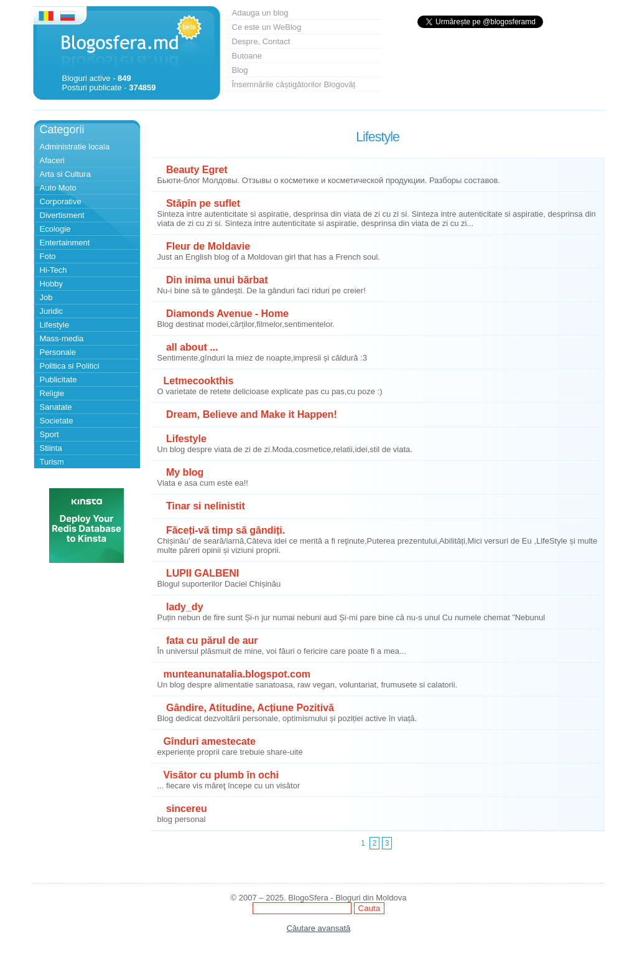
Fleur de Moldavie (207, 246)
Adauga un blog (260, 12)
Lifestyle (55, 324)
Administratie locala (75, 146)
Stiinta (51, 448)
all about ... (191, 347)
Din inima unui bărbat (216, 280)
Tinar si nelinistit (204, 506)
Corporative (60, 201)
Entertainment (65, 242)
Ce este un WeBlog (267, 27)
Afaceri (52, 160)
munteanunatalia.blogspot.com (237, 674)
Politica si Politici (70, 366)
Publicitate (58, 379)
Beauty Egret (196, 169)
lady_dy (183, 607)
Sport (49, 434)
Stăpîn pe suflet (202, 203)
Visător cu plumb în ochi (221, 775)
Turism (52, 461)
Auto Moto (58, 187)
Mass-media (62, 338)
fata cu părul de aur (211, 640)
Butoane (247, 55)
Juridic (51, 311)
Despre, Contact (261, 41)
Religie (52, 393)
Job (46, 297)
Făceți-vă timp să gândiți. (225, 530)
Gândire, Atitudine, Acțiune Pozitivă (249, 707)
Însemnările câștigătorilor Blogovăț (294, 84)
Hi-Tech (53, 270)
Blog (240, 70)
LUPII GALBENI (201, 573)
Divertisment (62, 215)
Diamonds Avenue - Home (226, 313)
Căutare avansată (319, 928)
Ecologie (55, 229)
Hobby (51, 283)
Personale (58, 352)
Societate (56, 420)
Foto (48, 256)
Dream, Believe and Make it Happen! (250, 414)
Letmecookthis (199, 380)
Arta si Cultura (65, 174)
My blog (184, 472)
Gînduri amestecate (210, 741)
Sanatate (56, 407)
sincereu (185, 808)
